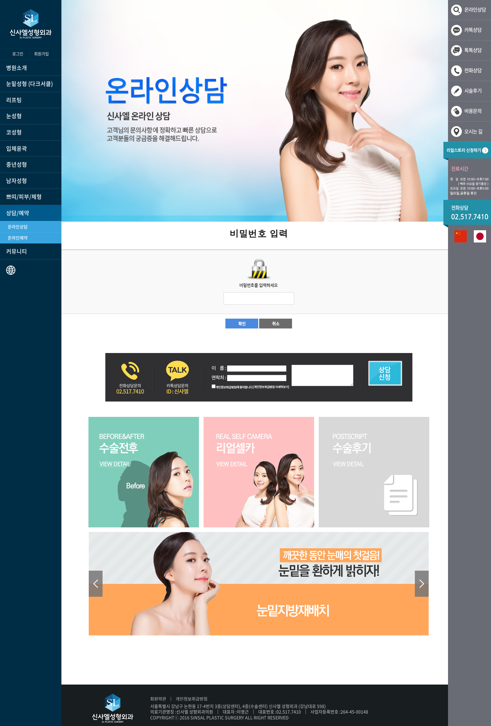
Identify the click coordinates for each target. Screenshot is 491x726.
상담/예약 (17, 213)
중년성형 (16, 164)
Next (422, 584)
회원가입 (41, 53)
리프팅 (14, 100)
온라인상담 (18, 226)
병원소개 (16, 68)
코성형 (14, 132)
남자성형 (16, 181)
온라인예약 (18, 238)
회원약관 (158, 699)
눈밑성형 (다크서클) (29, 84)
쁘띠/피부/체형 (24, 196)
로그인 (17, 53)
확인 (242, 323)
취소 (275, 323)
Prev (96, 584)
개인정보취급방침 (192, 699)
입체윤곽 (16, 148)
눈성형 (14, 116)
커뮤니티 (16, 251)
